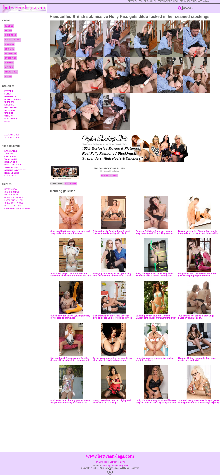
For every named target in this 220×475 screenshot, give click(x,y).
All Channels (11, 137)
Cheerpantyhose (14, 203)
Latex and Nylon (13, 200)
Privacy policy (101, 462)
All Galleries (12, 135)
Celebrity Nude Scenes (17, 208)
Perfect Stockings (15, 206)
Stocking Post (12, 192)
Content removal (117, 462)
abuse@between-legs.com (115, 465)
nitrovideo (10, 189)
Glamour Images (13, 197)
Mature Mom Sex (13, 195)
